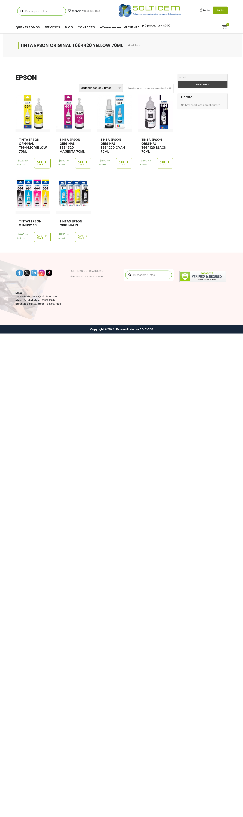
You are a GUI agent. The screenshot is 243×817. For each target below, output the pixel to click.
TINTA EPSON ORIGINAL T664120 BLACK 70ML (153, 145)
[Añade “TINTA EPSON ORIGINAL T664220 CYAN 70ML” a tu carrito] (124, 163)
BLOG (69, 27)
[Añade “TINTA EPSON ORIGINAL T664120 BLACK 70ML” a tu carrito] (165, 163)
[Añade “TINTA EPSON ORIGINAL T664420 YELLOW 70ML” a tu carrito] (42, 163)
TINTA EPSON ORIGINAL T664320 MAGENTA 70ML (72, 145)
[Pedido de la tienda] (101, 88)
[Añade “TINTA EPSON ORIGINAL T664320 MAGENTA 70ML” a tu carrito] (83, 163)
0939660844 (92, 11)
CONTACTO (86, 27)
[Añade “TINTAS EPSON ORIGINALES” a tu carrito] (83, 237)
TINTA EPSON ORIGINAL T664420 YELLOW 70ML (33, 145)
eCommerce (109, 27)
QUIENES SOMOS (28, 27)
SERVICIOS (52, 27)
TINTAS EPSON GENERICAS (30, 223)
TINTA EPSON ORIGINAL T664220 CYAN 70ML (112, 145)
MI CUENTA (132, 27)
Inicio (130, 45)
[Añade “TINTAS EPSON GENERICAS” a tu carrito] (42, 237)
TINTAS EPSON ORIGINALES (71, 223)
